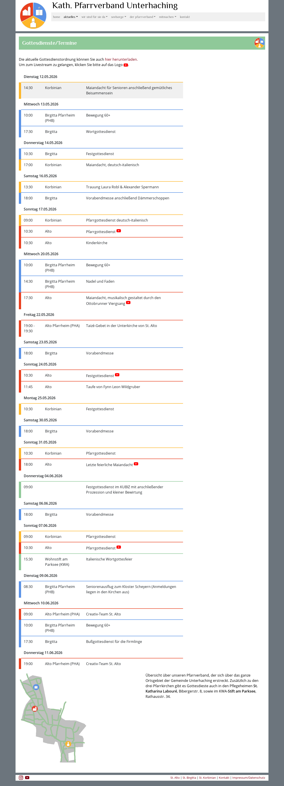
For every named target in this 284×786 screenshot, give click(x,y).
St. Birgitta (189, 778)
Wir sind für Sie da (93, 17)
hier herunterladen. (121, 59)
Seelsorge (117, 17)
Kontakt (185, 17)
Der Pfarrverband (141, 17)
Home (56, 17)
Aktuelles (69, 17)
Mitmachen (166, 17)
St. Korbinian (207, 778)
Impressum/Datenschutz (248, 778)
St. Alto (175, 778)
